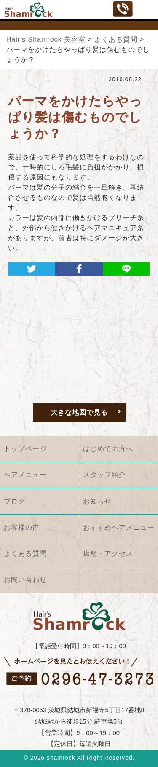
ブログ (14, 501)
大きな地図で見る (79, 412)
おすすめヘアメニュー (119, 527)
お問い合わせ (25, 579)
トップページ (25, 448)
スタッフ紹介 (104, 474)
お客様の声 (22, 527)
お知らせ (97, 501)
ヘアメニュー (25, 474)
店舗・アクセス (108, 553)
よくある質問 (25, 553)
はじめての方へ (108, 448)
